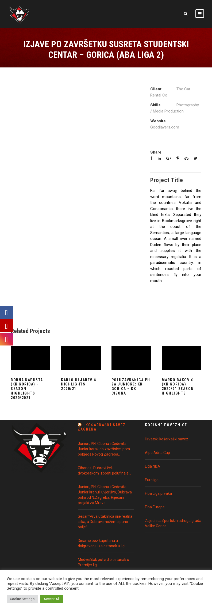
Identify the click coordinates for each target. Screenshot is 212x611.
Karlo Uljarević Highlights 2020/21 (79, 384)
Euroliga (152, 480)
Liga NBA (152, 466)
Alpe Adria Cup (157, 453)
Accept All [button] (52, 599)
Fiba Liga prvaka (158, 493)
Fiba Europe (155, 507)
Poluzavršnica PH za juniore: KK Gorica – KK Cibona (130, 386)
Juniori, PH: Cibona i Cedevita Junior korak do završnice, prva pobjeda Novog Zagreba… (104, 448)
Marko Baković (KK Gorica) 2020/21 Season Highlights (178, 386)
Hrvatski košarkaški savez (166, 439)
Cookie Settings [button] (22, 599)
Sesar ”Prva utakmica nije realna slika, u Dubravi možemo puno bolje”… (105, 521)
